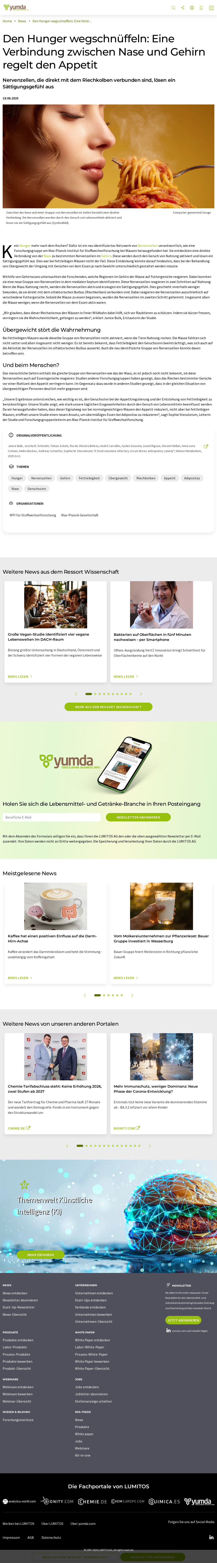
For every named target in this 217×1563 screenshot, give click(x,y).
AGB (31, 1537)
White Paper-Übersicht (92, 1368)
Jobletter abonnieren (91, 1394)
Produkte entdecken (18, 1340)
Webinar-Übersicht (17, 1401)
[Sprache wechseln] (192, 8)
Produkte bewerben (17, 1361)
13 (135, 1146)
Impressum (11, 1537)
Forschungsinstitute (18, 1420)
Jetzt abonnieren (183, 1320)
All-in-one (82, 1455)
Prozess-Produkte (16, 1354)
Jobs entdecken (87, 1387)
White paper (84, 1434)
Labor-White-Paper (89, 1347)
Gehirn (106, 256)
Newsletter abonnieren (138, 817)
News (79, 1420)
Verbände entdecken (90, 1307)
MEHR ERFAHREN (41, 1254)
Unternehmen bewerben (93, 1314)
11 (126, 1146)
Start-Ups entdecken (91, 1300)
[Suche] (173, 8)
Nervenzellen (148, 245)
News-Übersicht (15, 1314)
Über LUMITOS (52, 1523)
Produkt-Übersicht (17, 1368)
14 (139, 1146)
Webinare (82, 1448)
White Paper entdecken (92, 1340)
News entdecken (15, 1293)
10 (130, 694)
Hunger (25, 245)
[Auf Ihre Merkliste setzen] (201, 8)
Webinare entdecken (18, 1387)
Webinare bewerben (18, 1394)
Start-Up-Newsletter (19, 1307)
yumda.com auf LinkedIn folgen (186, 1330)
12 (130, 1146)
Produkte (82, 1427)
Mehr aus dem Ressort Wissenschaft (108, 707)
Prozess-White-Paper (91, 1354)
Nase (47, 256)
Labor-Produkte (15, 1347)
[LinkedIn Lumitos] (211, 1537)
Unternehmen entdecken (94, 1293)
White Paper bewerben (92, 1361)
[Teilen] (183, 8)
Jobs (78, 1441)
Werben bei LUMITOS (18, 1523)
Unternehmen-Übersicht (93, 1321)
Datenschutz (51, 1537)
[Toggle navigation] (211, 8)
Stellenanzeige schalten (93, 1401)
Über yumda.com (83, 1523)
